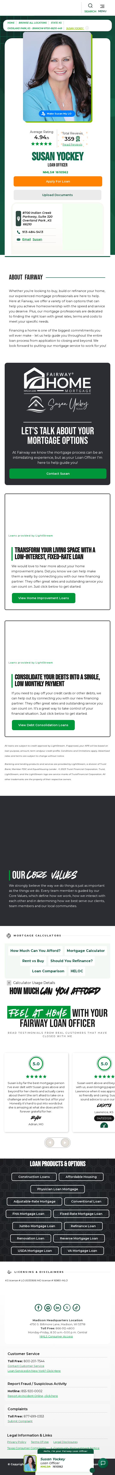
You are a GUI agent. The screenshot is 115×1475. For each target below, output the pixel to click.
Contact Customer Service (26, 1366)
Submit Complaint (20, 1421)
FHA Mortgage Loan (28, 1214)
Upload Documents (57, 195)
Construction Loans (34, 1177)
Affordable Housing (81, 1177)
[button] (102, 7)
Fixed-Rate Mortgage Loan (81, 1214)
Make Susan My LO (59, 113)
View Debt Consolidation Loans (43, 725)
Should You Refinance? (71, 961)
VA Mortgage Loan (82, 1251)
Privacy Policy (16, 1442)
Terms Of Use (40, 1442)
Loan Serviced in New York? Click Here (34, 1370)
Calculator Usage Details (34, 983)
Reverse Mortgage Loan (79, 1238)
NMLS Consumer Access (56, 1336)
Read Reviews (72, 144)
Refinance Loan (83, 1226)
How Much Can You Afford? (35, 951)
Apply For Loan (58, 181)
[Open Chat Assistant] (103, 1463)
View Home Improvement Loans (43, 598)
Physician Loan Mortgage (57, 1189)
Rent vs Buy (33, 961)
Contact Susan (58, 474)
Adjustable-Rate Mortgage (34, 1201)
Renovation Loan (30, 1238)
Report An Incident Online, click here (33, 1395)
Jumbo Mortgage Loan (37, 1226)
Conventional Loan (86, 1201)
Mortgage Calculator (86, 951)
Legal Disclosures (65, 1442)
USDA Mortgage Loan (35, 1251)
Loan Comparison (48, 971)
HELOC (77, 971)
